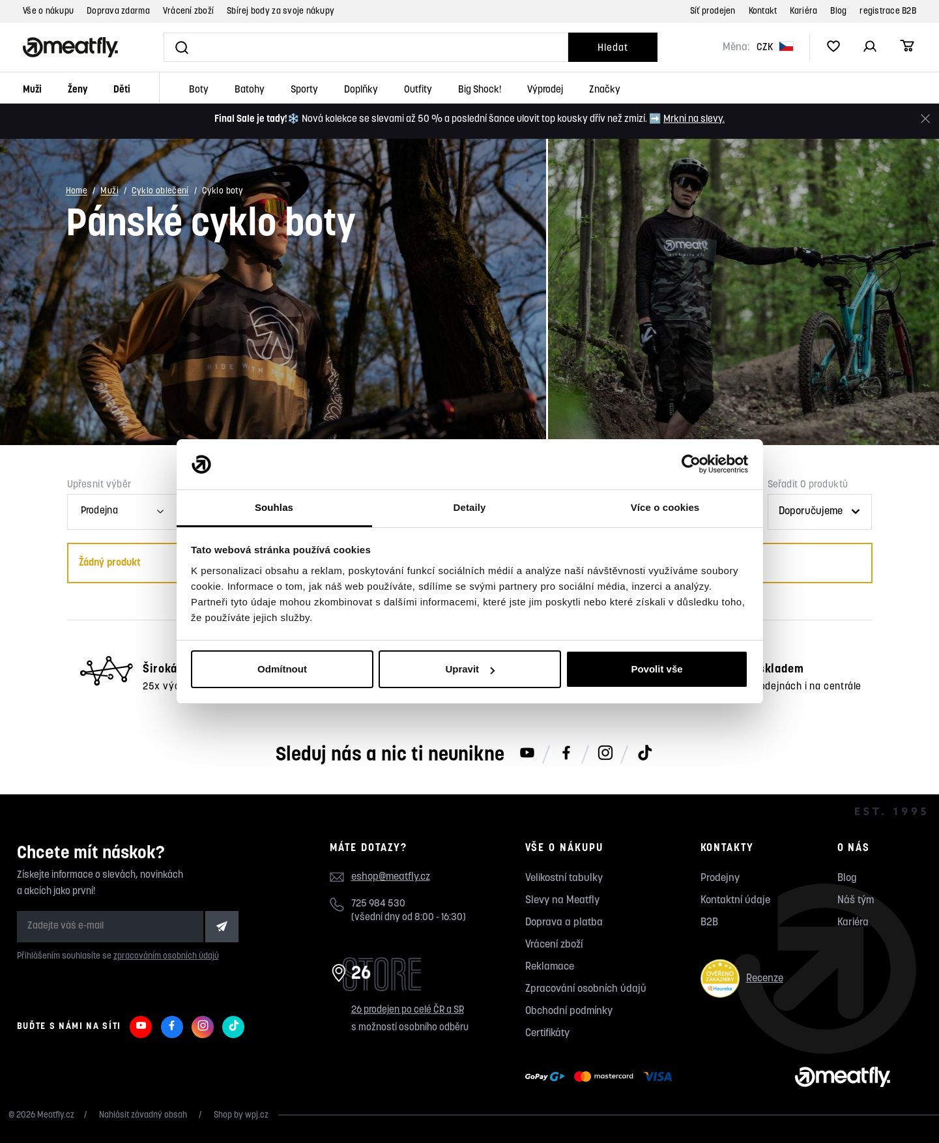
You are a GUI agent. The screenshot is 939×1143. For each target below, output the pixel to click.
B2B (709, 923)
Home (77, 192)
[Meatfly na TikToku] (644, 754)
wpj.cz (256, 1115)
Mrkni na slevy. (694, 119)
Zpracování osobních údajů (585, 989)
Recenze (742, 978)
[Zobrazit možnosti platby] (601, 1077)
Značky (604, 90)
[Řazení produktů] (820, 512)
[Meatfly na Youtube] (527, 754)
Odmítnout (282, 668)
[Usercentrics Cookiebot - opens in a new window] (691, 464)
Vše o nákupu (48, 11)
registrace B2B (888, 11)
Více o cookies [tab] (665, 507)
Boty (199, 90)
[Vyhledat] (366, 47)
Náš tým (855, 900)
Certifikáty (547, 1033)
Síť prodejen (713, 11)
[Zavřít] (925, 119)
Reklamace (549, 967)
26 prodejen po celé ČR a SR (407, 1010)
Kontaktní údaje (735, 900)
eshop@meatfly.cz (390, 877)
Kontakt (763, 11)
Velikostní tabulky (564, 878)
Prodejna (99, 511)
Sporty (304, 90)
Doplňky (361, 90)
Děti (121, 90)
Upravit (470, 668)
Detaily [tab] (470, 507)
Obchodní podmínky (569, 1011)
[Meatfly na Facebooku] (566, 754)
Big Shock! (479, 90)
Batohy (250, 90)
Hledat (613, 48)
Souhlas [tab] (274, 507)
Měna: (736, 47)
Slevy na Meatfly (562, 900)
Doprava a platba (564, 923)
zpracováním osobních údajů (166, 956)
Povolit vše (656, 668)
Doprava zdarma (118, 11)
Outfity (418, 90)
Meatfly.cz (55, 1115)
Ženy (77, 90)
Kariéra (803, 11)
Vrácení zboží (188, 11)
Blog (838, 11)
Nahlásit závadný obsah (144, 1115)
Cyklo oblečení (160, 192)
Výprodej (545, 90)
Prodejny (720, 878)
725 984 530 (378, 904)
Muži (32, 90)
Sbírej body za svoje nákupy (280, 11)
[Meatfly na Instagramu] (605, 754)
